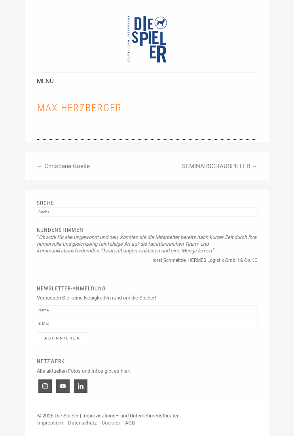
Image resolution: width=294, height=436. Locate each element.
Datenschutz (82, 423)
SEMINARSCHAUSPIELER (220, 166)
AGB (130, 423)
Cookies (111, 423)
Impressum (50, 423)
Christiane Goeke (63, 166)
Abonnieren (62, 338)
